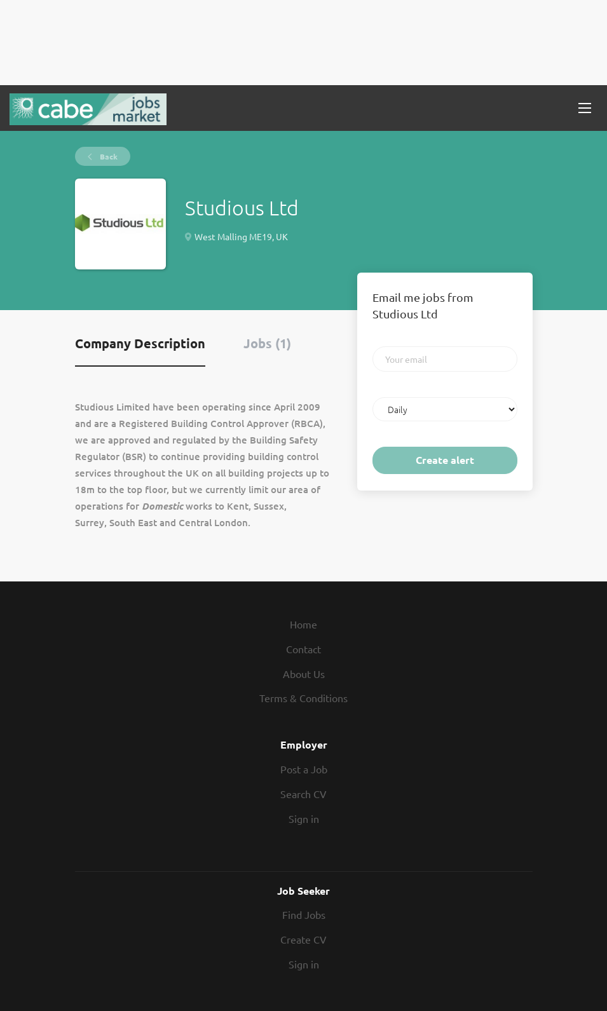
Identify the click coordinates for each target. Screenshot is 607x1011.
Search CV (303, 793)
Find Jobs (303, 914)
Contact (303, 648)
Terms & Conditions (303, 697)
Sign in (304, 818)
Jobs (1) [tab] (267, 343)
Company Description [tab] (140, 343)
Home (303, 624)
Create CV (303, 939)
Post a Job (303, 769)
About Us (304, 673)
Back (108, 156)
